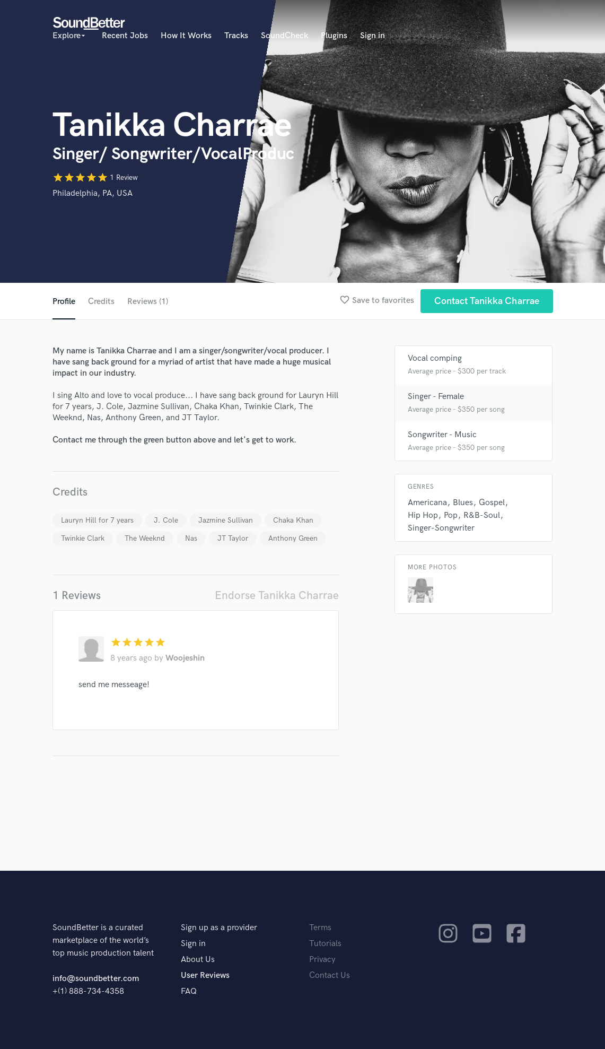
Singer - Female (436, 397)
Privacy (322, 960)
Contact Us (329, 975)
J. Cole (166, 520)
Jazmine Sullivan (225, 520)
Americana (427, 503)
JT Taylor (232, 538)
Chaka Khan (293, 520)
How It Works (186, 36)
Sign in (372, 36)
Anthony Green (293, 538)
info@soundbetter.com (95, 979)
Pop (451, 515)
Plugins (334, 36)
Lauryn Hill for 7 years (97, 520)
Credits (101, 302)
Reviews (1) (147, 302)
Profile (63, 302)
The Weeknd (145, 538)
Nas (191, 538)
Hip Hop (423, 515)
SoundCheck (284, 36)
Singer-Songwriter (441, 528)
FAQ (189, 991)
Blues (463, 503)
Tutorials (325, 944)
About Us (198, 960)
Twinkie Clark (82, 538)
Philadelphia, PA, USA (92, 193)
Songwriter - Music (442, 435)
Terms (320, 928)
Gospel (492, 503)
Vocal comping (435, 358)
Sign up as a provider (219, 928)
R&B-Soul (481, 515)
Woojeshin (185, 658)
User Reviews (205, 975)
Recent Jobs (125, 36)
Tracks (236, 36)
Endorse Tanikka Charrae (277, 595)
